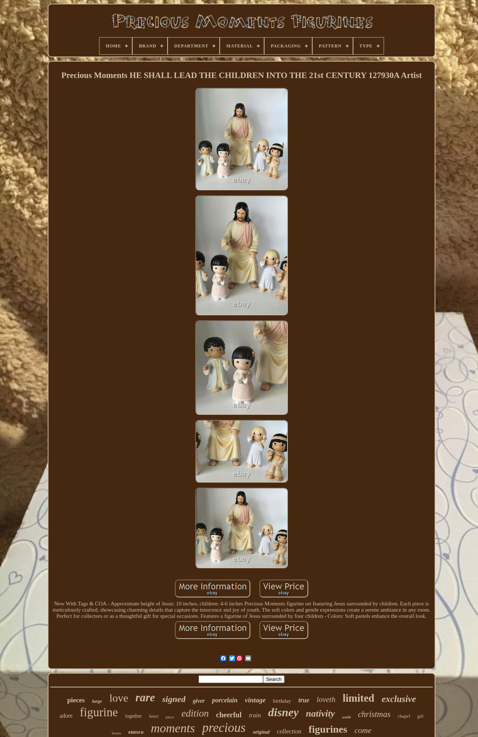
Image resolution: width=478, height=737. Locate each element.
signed (173, 699)
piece (170, 717)
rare (145, 697)
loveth (326, 699)
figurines (328, 729)
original (261, 732)
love (118, 698)
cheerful (229, 715)
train (255, 715)
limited (358, 698)
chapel (404, 716)
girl (421, 716)
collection (289, 731)
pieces (76, 700)
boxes (116, 733)
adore (66, 716)
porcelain (225, 700)
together (133, 716)
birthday (282, 701)
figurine (99, 712)
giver (199, 701)
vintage (255, 700)
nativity (320, 713)
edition (195, 713)
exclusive (398, 699)
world (346, 717)
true (303, 700)
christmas (374, 714)
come (362, 730)
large (97, 701)
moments (173, 728)
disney (283, 712)
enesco (136, 732)
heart (153, 716)
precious (224, 728)
